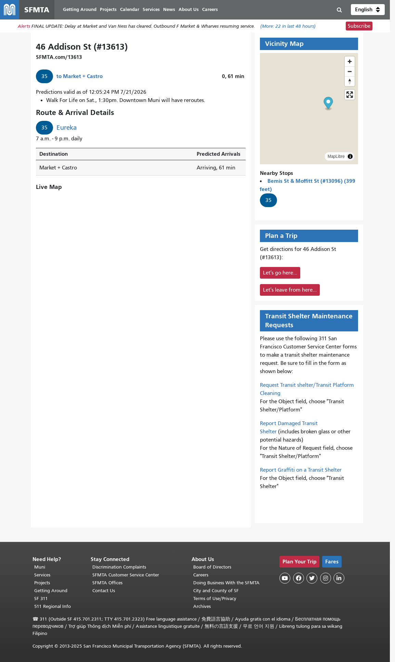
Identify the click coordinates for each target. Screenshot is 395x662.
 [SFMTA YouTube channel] (285, 578)
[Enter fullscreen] (350, 95)
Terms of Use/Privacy (214, 598)
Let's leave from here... (290, 290)
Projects (42, 583)
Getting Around (50, 591)
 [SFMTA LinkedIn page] (339, 578)
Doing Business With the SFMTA (226, 583)
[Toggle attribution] (350, 156)
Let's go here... (280, 273)
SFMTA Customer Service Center (125, 575)
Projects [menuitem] (108, 9)
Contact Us (103, 591)
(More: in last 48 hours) (288, 26)
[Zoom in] (350, 61)
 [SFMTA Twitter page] (312, 578)
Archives (202, 606)
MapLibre (336, 156)
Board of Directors (212, 567)
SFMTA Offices (107, 583)
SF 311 (41, 598)
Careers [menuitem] (210, 9)
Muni (39, 567)
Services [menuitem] (151, 9)
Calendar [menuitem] (129, 9)
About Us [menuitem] (189, 9)
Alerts (24, 26)
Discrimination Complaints (119, 567)
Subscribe (359, 26)
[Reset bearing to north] (350, 81)
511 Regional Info (52, 606)
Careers (200, 575)
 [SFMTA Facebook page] (298, 578)
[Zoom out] (350, 71)
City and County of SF (216, 591)
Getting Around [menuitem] (79, 9)
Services (42, 575)
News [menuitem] (169, 9)
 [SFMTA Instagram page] (325, 578)
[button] (368, 9)
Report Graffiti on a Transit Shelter (301, 470)
